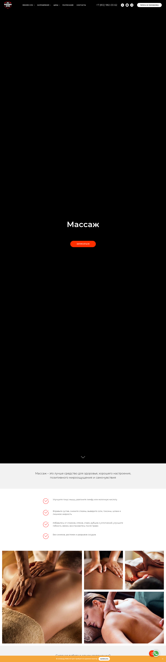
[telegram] (131, 5)
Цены (56, 5)
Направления (43, 5)
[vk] (122, 5)
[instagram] (127, 5)
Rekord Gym (28, 5)
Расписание (67, 5)
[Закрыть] (162, 659)
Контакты (81, 5)
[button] (83, 244)
